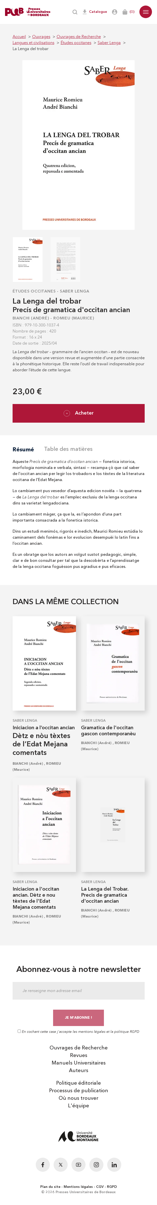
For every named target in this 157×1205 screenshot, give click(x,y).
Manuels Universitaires (79, 1063)
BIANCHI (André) (31, 318)
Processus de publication (78, 1090)
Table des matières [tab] (68, 449)
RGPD (112, 1187)
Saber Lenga (74, 291)
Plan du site (50, 1187)
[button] (145, 12)
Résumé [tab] (23, 449)
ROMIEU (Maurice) (73, 318)
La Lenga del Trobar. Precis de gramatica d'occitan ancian (105, 895)
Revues (78, 1055)
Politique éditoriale (78, 1083)
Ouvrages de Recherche (79, 1048)
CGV (100, 1187)
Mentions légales (78, 1187)
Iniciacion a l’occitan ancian (44, 728)
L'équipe (78, 1106)
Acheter (79, 413)
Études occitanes (34, 291)
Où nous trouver (78, 1098)
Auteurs (78, 1070)
